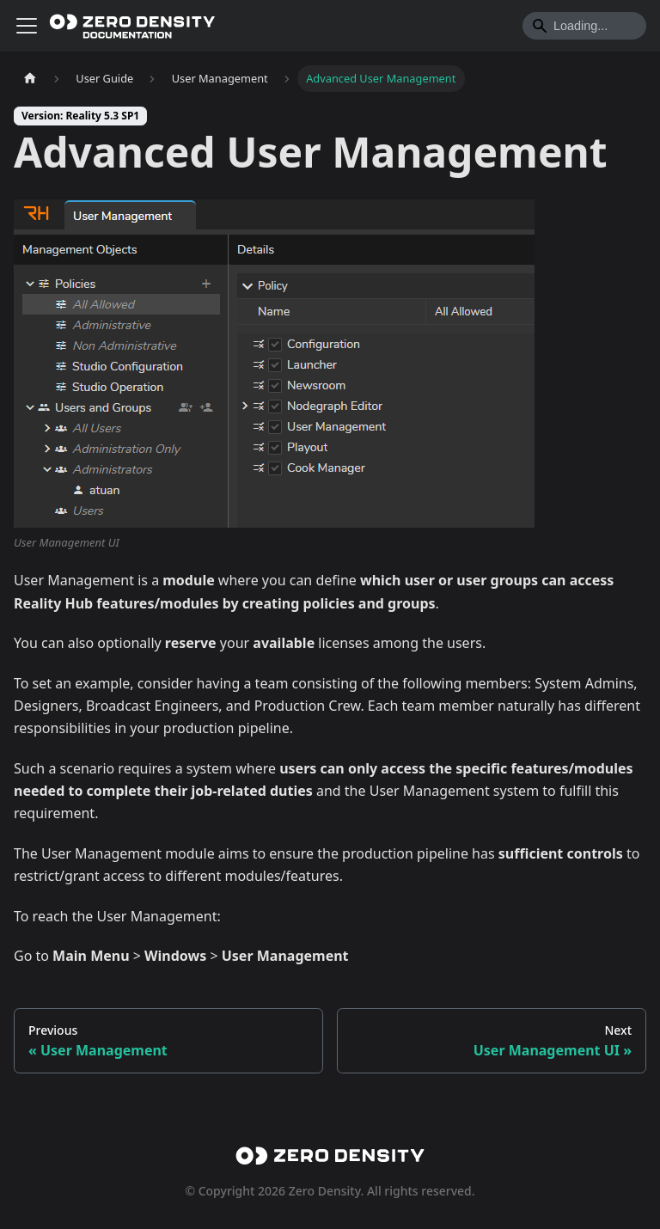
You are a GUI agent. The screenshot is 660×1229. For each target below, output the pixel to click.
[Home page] (30, 78)
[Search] (584, 26)
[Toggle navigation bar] (27, 26)
